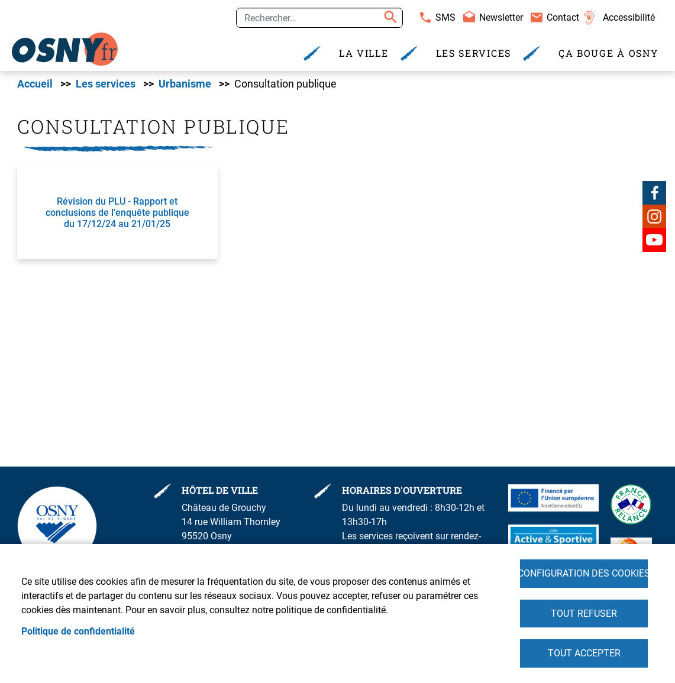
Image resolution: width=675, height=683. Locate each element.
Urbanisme (185, 84)
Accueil (35, 84)
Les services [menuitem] (473, 53)
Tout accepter (584, 653)
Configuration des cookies (584, 572)
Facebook (654, 193)
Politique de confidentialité (78, 630)
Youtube (654, 240)
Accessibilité (629, 17)
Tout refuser (584, 613)
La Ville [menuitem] (364, 53)
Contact (563, 17)
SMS (445, 17)
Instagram (654, 216)
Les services (105, 84)
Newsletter (501, 17)
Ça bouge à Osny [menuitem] (608, 53)
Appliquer (388, 17)
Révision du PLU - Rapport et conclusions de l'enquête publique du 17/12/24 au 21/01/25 (117, 213)
